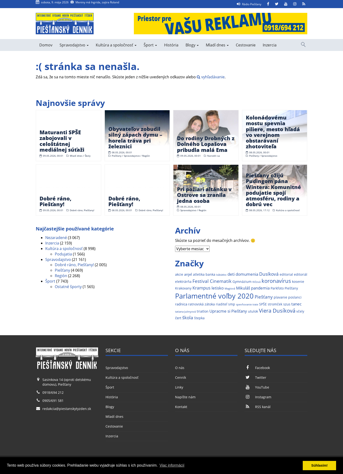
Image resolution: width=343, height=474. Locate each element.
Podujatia (63, 254)
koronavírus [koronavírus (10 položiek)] (276, 280)
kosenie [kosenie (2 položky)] (298, 281)
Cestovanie (246, 45)
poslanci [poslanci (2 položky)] (295, 297)
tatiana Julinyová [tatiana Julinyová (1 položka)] (185, 311)
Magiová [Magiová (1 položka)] (230, 288)
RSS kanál (257, 406)
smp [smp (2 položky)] (231, 304)
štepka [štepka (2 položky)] (199, 318)
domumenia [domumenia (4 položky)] (247, 274)
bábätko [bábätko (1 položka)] (221, 274)
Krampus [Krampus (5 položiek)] (201, 288)
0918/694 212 (53, 392)
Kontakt (181, 406)
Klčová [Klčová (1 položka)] (256, 282)
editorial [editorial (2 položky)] (286, 274)
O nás (179, 367)
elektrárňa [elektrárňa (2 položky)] (183, 281)
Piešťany (62, 270)
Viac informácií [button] (172, 465)
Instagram (258, 397)
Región (61, 275)
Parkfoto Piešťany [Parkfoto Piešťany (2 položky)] (284, 288)
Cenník (180, 377)
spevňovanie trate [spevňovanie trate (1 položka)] (247, 304)
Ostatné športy (68, 286)
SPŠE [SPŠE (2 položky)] (263, 304)
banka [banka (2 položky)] (210, 274)
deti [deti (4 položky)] (231, 274)
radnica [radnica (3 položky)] (181, 304)
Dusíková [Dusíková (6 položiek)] (269, 274)
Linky (179, 387)
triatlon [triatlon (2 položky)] (202, 311)
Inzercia (270, 45)
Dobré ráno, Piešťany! (74, 264)
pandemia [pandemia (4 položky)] (260, 288)
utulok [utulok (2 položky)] (253, 311)
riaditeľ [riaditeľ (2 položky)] (221, 304)
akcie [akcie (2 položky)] (179, 274)
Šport (150, 45)
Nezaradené (56, 237)
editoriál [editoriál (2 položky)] (300, 274)
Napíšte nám (185, 397)
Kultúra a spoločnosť (116, 45)
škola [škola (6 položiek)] (187, 317)
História (171, 45)
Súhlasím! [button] (319, 465)
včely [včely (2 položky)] (300, 311)
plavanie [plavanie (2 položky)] (280, 297)
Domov (45, 45)
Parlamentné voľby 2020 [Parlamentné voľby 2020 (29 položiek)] (214, 296)
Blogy (192, 45)
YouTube (257, 387)
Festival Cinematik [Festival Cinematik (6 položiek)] (212, 281)
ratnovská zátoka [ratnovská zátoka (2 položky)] (201, 304)
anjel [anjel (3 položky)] (188, 274)
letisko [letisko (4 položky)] (218, 288)
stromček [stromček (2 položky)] (275, 304)
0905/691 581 (53, 400)
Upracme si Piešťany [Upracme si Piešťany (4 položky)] (228, 311)
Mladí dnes (217, 45)
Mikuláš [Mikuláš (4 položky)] (243, 288)
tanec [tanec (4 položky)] (296, 304)
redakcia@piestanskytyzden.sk (66, 408)
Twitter (255, 377)
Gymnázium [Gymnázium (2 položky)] (242, 281)
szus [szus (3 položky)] (286, 304)
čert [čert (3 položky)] (178, 317)
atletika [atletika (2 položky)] (199, 274)
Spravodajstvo (74, 45)
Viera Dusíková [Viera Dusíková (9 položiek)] (277, 310)
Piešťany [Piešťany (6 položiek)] (264, 297)
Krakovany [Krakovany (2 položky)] (183, 288)
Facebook (257, 367)
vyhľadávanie (211, 77)
